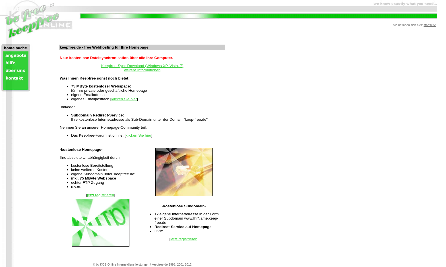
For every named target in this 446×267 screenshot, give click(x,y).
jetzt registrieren (100, 195)
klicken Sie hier (124, 99)
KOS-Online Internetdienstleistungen (124, 264)
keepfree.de (160, 264)
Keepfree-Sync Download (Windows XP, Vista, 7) (142, 66)
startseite (430, 25)
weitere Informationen (142, 70)
